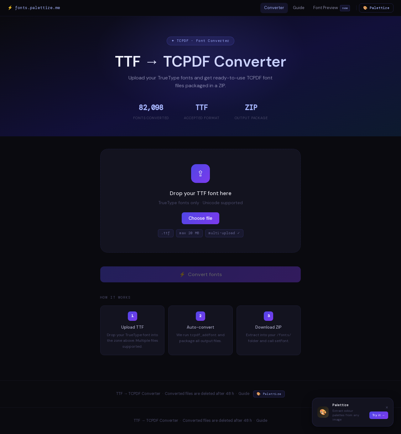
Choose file (200, 218)
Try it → (378, 415)
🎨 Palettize (376, 8)
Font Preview (331, 8)
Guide (299, 7)
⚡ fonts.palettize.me (34, 7)
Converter (274, 7)
